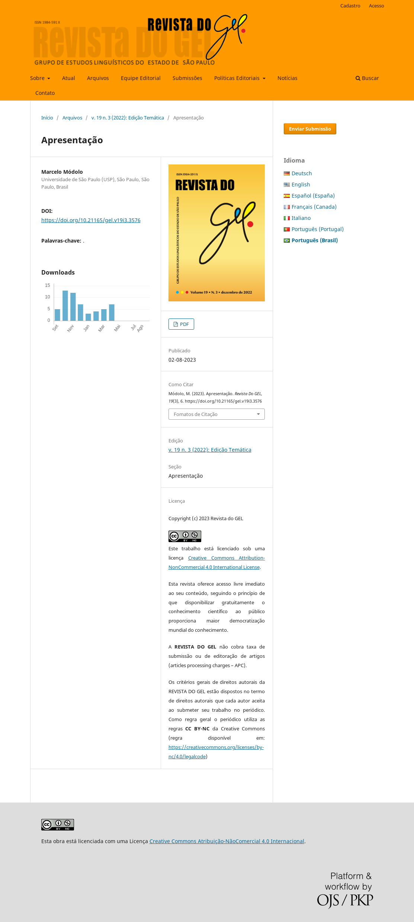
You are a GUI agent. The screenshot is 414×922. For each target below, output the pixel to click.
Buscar (367, 77)
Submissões (187, 77)
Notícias (287, 77)
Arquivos (98, 77)
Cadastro (350, 5)
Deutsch (302, 173)
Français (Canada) (314, 206)
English (301, 184)
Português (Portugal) (318, 229)
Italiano (301, 217)
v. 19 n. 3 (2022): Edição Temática (128, 117)
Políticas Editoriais (237, 77)
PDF (184, 324)
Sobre (38, 77)
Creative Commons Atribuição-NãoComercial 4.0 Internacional (227, 841)
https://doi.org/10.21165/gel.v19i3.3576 (91, 220)
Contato (45, 92)
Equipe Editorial (141, 77)
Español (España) (313, 195)
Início (47, 117)
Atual (68, 77)
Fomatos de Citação (196, 414)
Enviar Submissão (310, 128)
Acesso (376, 5)
